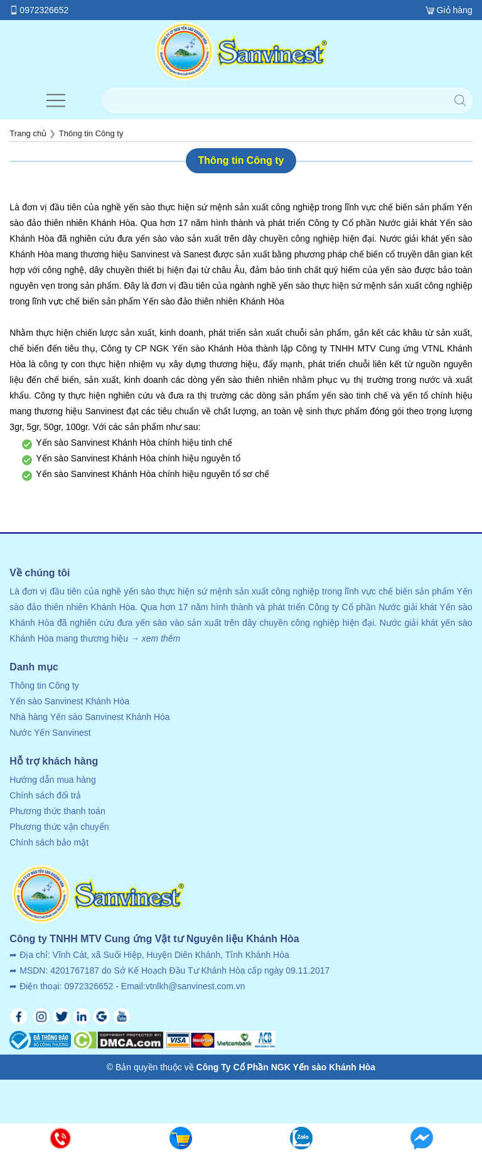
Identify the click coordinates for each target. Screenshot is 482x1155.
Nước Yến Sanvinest (49, 733)
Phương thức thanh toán (57, 811)
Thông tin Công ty (44, 685)
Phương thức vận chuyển (59, 827)
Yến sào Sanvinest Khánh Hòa (69, 701)
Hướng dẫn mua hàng (52, 780)
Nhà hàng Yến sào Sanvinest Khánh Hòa (89, 717)
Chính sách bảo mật (48, 842)
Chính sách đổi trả (45, 795)
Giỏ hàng (455, 10)
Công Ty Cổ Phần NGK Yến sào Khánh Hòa (286, 1067)
